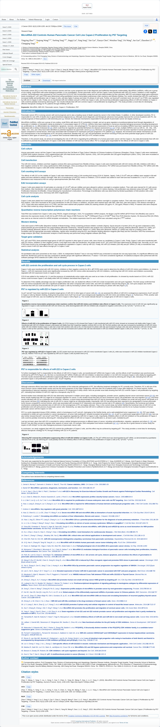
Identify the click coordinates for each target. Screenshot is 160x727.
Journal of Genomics (10, 112)
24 (50, 135)
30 (147, 397)
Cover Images (7, 57)
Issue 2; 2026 (7, 38)
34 (138, 412)
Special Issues (7, 64)
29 (153, 396)
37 (112, 414)
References (10, 91)
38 (150, 414)
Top (10, 80)
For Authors (21, 19)
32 (149, 397)
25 (151, 396)
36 (110, 414)
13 (113, 128)
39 (151, 421)
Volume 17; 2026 (8, 46)
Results (9, 85)
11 (111, 128)
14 (91, 130)
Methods (10, 83)
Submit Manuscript (35, 19)
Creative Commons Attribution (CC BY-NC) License (86, 716)
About (11, 19)
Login (47, 19)
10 (51, 128)
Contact (55, 19)
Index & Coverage (9, 61)
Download (46, 81)
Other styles (36, 74)
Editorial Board (8, 53)
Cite (75, 26)
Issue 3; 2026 (7, 34)
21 (93, 130)
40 (114, 423)
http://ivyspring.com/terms (118, 716)
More (45, 59)
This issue (67, 26)
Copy (26, 74)
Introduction (10, 81)
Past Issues (6, 49)
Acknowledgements (10, 89)
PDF (146, 26)
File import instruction (59, 80)
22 (113, 132)
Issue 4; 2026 (7, 31)
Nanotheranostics (9, 116)
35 (141, 412)
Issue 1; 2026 (7, 42)
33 (38, 401)
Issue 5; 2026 (7, 27)
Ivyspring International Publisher (86, 721)
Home (4, 19)
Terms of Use (124, 722)
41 (117, 423)
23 (47, 135)
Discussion (10, 87)
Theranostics (10, 108)
